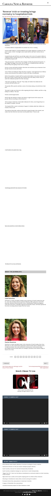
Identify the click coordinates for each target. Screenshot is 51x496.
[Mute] (44, 423)
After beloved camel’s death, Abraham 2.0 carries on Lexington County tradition (22, 464)
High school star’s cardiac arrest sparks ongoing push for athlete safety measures (22, 476)
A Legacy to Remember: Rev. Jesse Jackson (13, 483)
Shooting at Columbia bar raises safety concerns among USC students (19, 478)
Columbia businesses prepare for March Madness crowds (16, 485)
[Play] (4, 423)
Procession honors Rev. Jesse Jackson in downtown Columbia (17, 481)
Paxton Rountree (17, 16)
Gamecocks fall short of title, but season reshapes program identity (19, 466)
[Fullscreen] (46, 423)
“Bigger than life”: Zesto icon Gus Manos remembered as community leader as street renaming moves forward (25, 474)
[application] (25, 411)
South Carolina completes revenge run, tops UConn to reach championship (20, 471)
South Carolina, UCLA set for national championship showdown (18, 468)
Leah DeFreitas (7, 16)
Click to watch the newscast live (25, 390)
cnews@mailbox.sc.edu (29, 492)
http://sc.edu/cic (37, 491)
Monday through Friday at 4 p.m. (25, 391)
